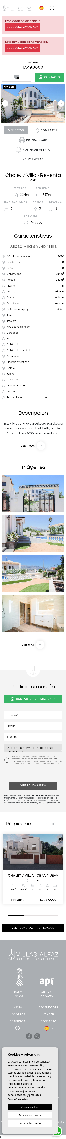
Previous (5, 103)
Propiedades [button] (48, 1007)
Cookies (59, 1121)
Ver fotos (16, 130)
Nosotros (17, 1014)
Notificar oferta (33, 150)
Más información (18, 1099)
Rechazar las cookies (30, 1123)
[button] (33, 644)
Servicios (17, 1021)
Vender (48, 1014)
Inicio (17, 1007)
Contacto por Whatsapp (33, 699)
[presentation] (23, 774)
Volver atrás (33, 159)
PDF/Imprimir (33, 140)
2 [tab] (25, 915)
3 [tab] (42, 915)
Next (61, 103)
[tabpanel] (33, 869)
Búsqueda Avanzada (23, 27)
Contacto (49, 77)
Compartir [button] (46, 130)
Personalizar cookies (30, 1115)
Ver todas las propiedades (33, 927)
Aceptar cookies (29, 1107)
